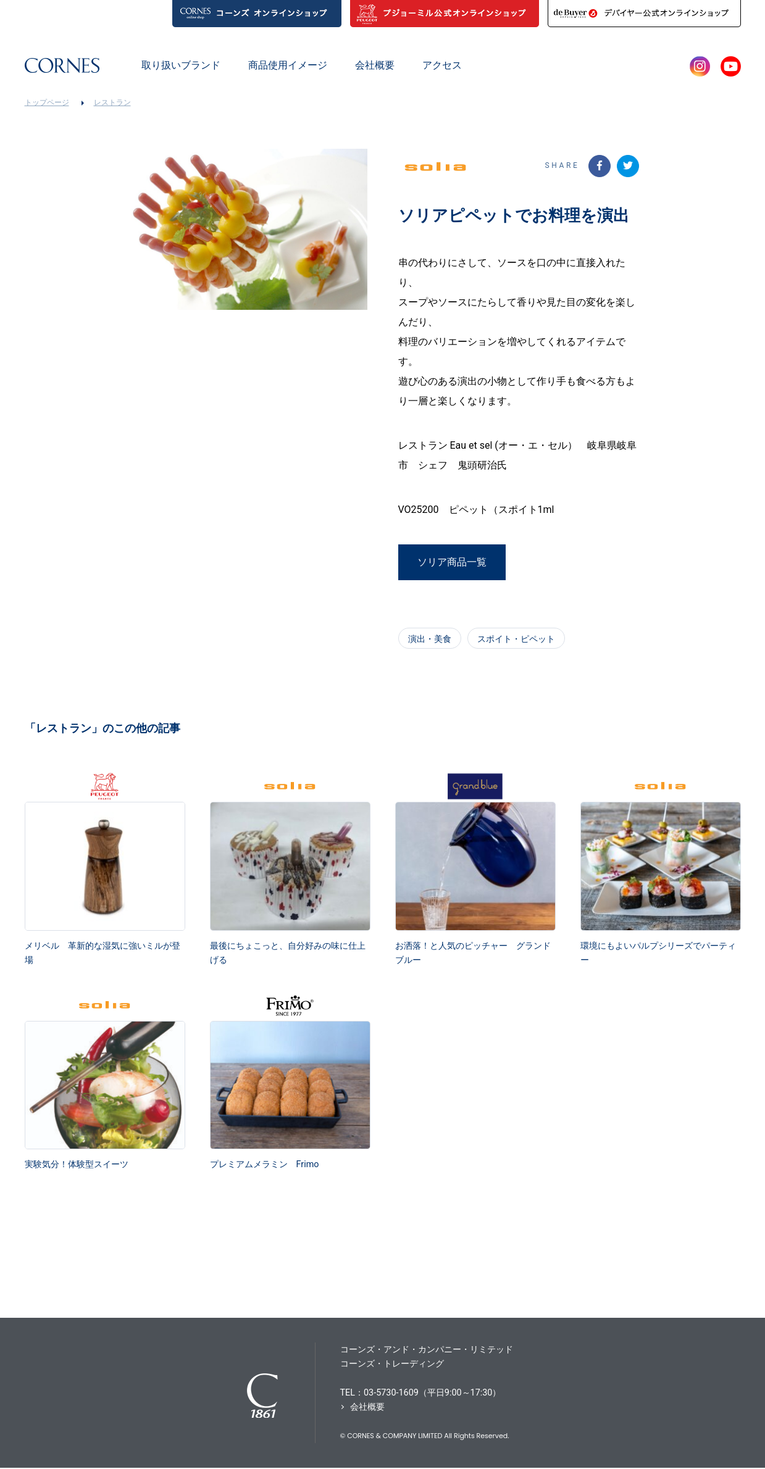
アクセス (442, 65)
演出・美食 (429, 638)
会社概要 (375, 65)
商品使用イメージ (287, 65)
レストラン (112, 102)
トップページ (47, 102)
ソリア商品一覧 (452, 566)
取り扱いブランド (180, 65)
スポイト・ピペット (516, 638)
